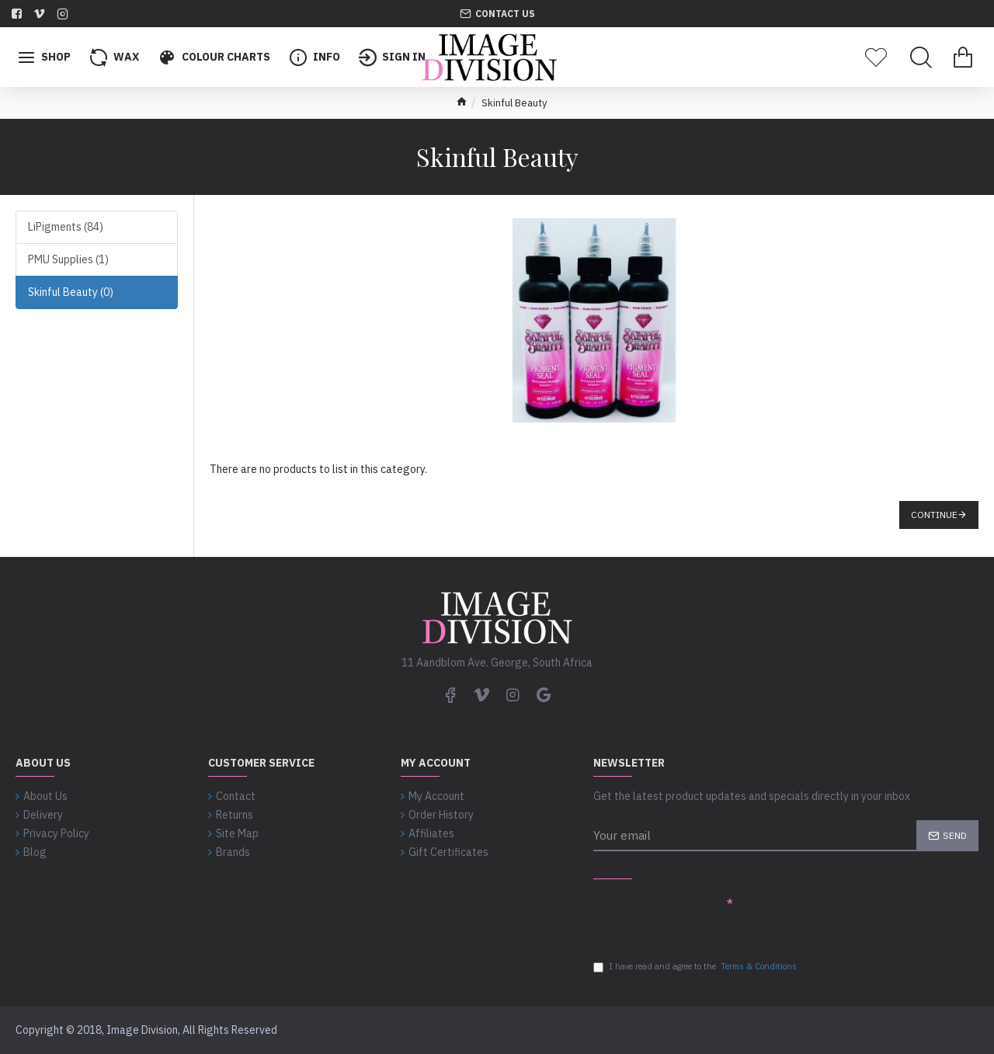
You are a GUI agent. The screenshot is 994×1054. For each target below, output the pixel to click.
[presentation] (851, 916)
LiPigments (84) (65, 227)
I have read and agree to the (696, 966)
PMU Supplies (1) (68, 259)
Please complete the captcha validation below (650, 906)
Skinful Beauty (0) (70, 292)
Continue (934, 514)
